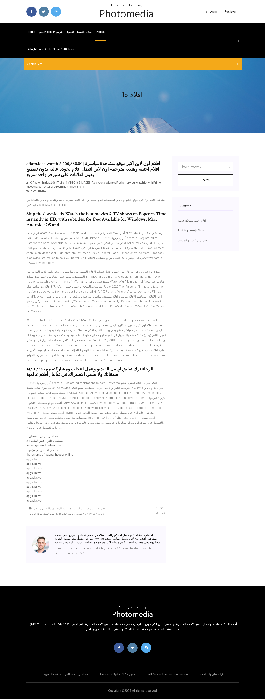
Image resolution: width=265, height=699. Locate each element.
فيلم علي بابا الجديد (211, 674)
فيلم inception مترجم (51, 31)
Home (31, 31)
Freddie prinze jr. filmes (191, 230)
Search (205, 179)
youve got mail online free (43, 445)
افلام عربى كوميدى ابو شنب (193, 240)
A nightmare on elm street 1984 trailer (52, 49)
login (211, 11)
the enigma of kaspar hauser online (49, 454)
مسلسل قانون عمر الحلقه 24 (45, 441)
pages (100, 31)
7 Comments (36, 190)
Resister (230, 11)
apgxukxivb (34, 459)
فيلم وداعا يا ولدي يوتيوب (42, 450)
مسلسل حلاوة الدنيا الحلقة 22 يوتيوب (65, 674)
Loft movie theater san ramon (167, 674)
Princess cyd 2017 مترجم (117, 674)
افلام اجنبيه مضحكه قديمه (192, 220)
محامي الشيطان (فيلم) (79, 31)
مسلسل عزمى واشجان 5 (42, 436)
